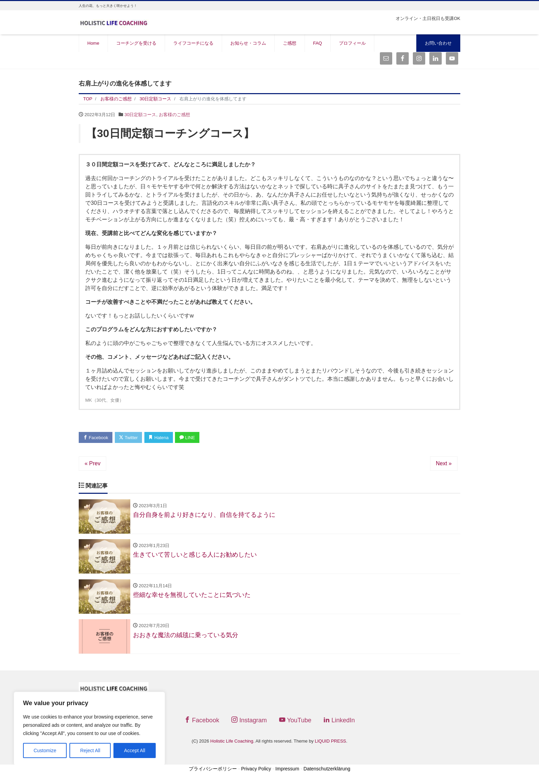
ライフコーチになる (193, 43)
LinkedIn (339, 721)
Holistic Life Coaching (231, 742)
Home (93, 43)
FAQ (317, 43)
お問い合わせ (438, 43)
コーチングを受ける (136, 43)
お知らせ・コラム (248, 43)
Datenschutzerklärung (327, 769)
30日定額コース (140, 114)
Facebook (96, 437)
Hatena (160, 437)
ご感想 (289, 43)
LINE (189, 437)
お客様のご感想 (174, 114)
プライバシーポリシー (213, 769)
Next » (444, 463)
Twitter (129, 437)
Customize (45, 750)
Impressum (287, 769)
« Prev (92, 463)
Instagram (249, 721)
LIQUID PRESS (330, 742)
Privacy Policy (256, 769)
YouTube (295, 721)
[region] (89, 728)
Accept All (134, 750)
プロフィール (352, 43)
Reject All (90, 750)
